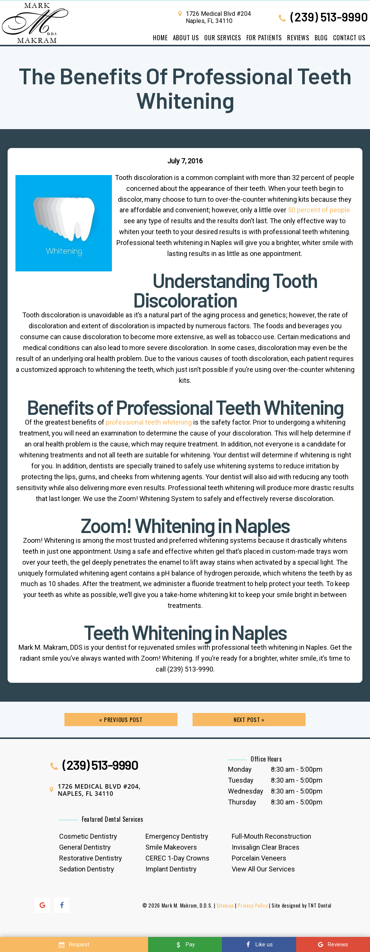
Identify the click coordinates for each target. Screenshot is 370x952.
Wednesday (245, 791)
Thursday (242, 802)
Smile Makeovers (171, 847)
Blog (321, 37)
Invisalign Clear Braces (266, 847)
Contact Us (349, 37)
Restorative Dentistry (90, 858)
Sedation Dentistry (86, 869)
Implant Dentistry (171, 869)
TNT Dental (320, 905)
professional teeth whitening (149, 422)
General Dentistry (85, 847)
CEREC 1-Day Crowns (177, 858)
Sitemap (225, 905)
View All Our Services (263, 869)
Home (160, 37)
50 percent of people (319, 210)
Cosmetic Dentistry (88, 836)
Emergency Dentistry (176, 836)
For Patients (264, 37)
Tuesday (241, 780)
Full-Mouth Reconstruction (271, 836)
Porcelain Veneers (259, 858)
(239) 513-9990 (322, 17)
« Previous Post (120, 719)
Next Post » (249, 719)
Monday (240, 769)
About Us (186, 37)
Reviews (298, 37)
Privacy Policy (253, 905)
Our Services (222, 37)
